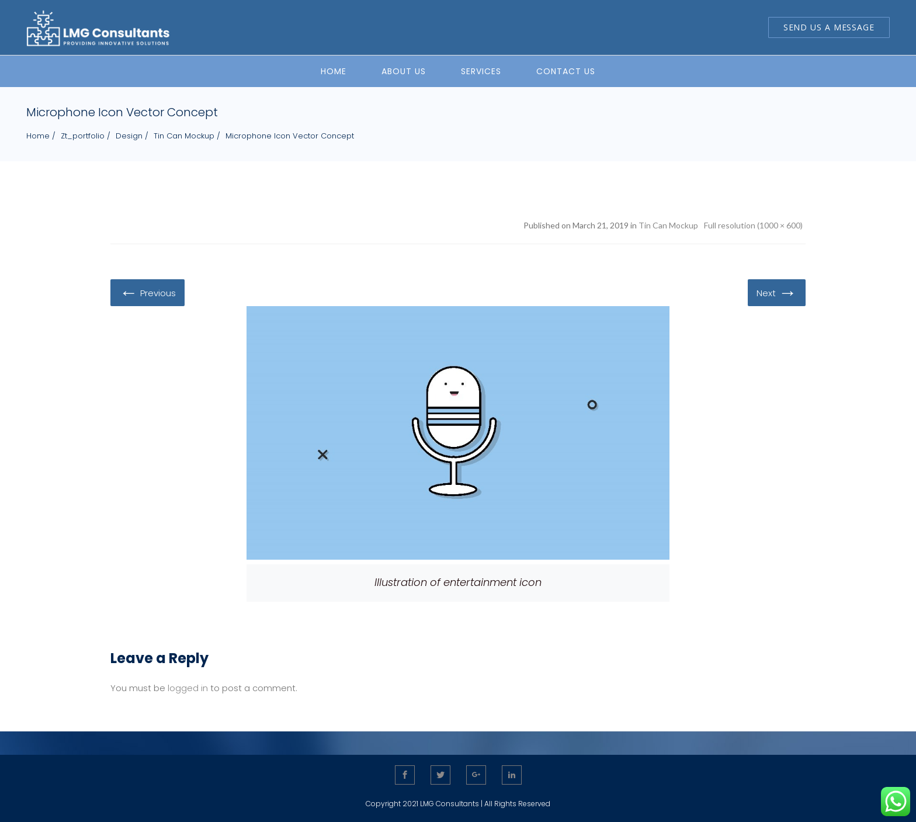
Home (38, 135)
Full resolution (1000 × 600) (753, 225)
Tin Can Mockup (184, 135)
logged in (188, 688)
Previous (147, 292)
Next (777, 292)
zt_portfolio (83, 135)
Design (129, 135)
